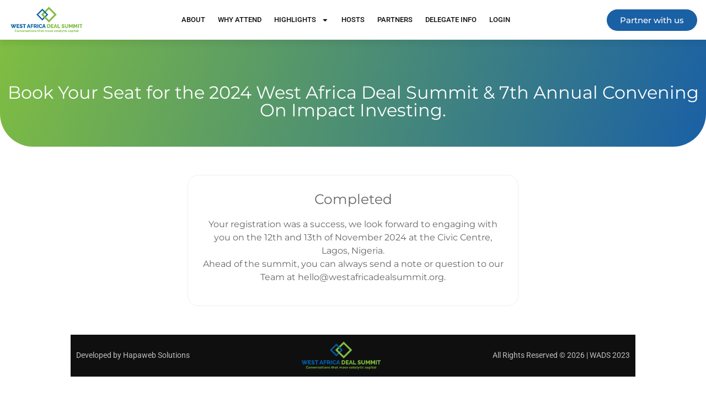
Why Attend (239, 19)
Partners (395, 19)
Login (499, 19)
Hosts (353, 19)
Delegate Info (451, 19)
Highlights (301, 19)
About (193, 19)
